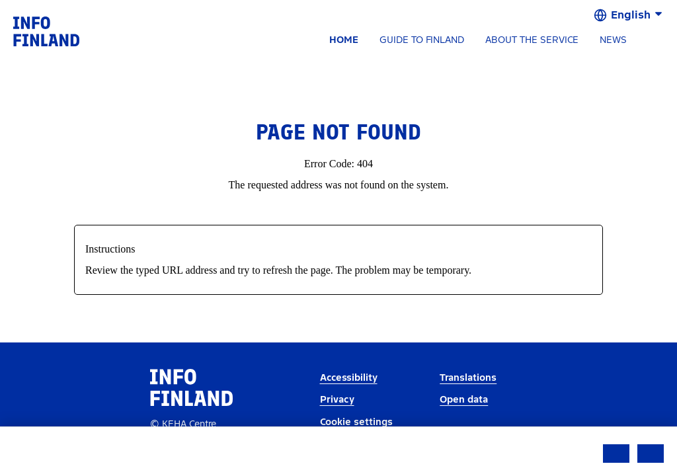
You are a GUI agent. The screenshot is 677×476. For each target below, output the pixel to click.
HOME (343, 40)
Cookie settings (356, 422)
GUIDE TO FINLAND (421, 40)
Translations (468, 377)
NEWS (613, 40)
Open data (464, 399)
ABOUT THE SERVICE (531, 40)
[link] (46, 30)
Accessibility (349, 377)
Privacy (337, 399)
